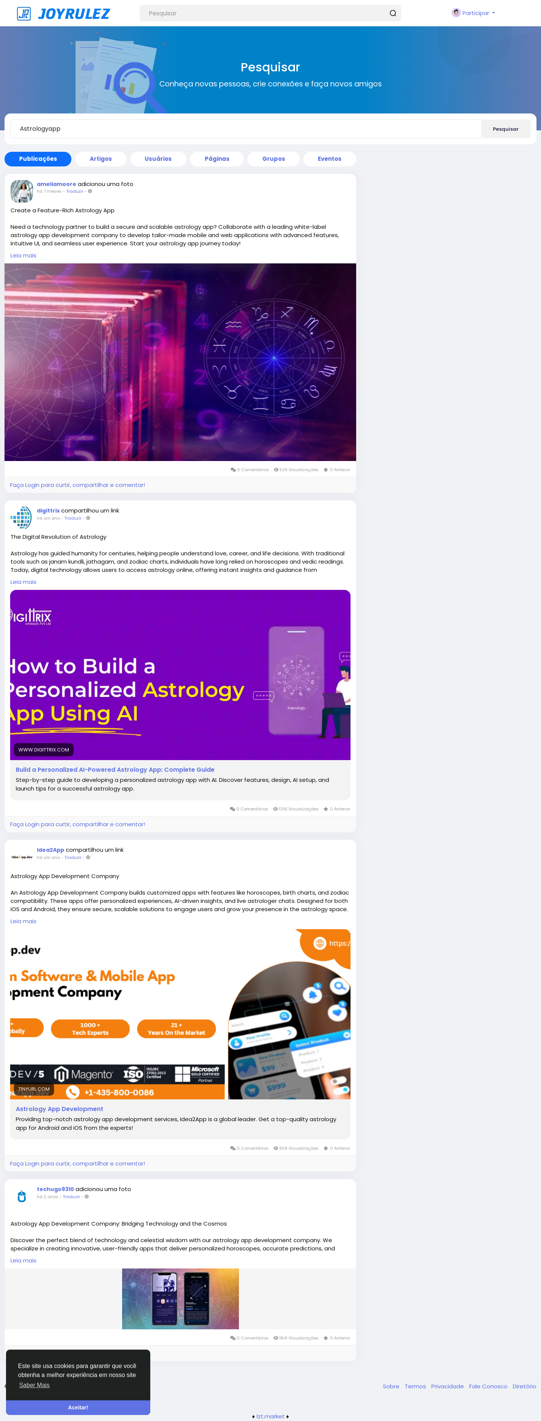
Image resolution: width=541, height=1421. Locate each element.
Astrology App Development (59, 1109)
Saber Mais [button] (34, 1385)
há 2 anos (47, 1197)
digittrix (48, 510)
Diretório (524, 1386)
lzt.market (271, 1416)
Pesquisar (506, 129)
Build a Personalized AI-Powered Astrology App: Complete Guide (115, 770)
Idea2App (50, 850)
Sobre (392, 1386)
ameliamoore (56, 184)
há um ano (48, 518)
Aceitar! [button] (78, 1407)
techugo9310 (55, 1189)
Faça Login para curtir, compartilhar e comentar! (77, 485)
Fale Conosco (489, 1386)
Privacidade (448, 1386)
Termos (416, 1386)
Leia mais (23, 255)
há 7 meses (49, 191)
